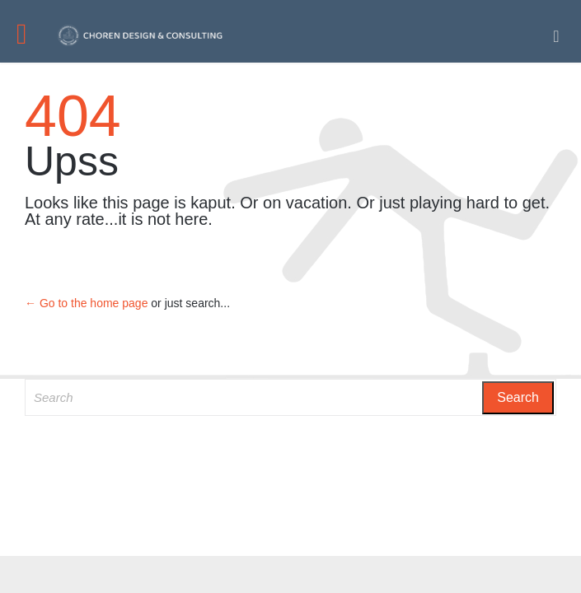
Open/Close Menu (31, 35)
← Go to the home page (86, 303)
